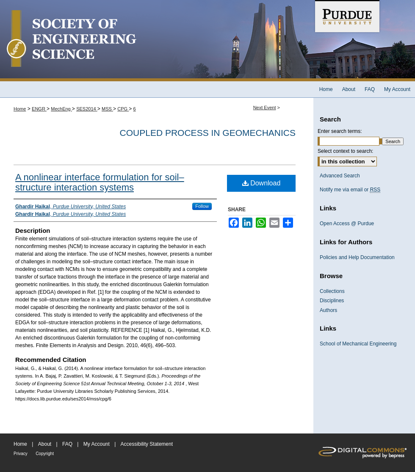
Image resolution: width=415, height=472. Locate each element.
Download (261, 183)
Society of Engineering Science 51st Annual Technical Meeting (156, 40)
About (44, 444)
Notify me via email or (350, 190)
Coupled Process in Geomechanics (208, 133)
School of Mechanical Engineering (358, 344)
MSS (107, 108)
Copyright (45, 453)
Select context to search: (345, 151)
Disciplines (332, 301)
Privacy (21, 453)
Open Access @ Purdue (347, 223)
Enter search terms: (340, 131)
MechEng (61, 108)
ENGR (39, 108)
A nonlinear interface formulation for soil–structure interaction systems (99, 182)
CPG (123, 108)
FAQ (67, 444)
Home (20, 108)
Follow (202, 206)
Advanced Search (340, 176)
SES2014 (86, 108)
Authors (328, 310)
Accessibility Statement (147, 444)
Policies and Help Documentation (357, 257)
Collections (332, 291)
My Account (96, 444)
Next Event (264, 107)
